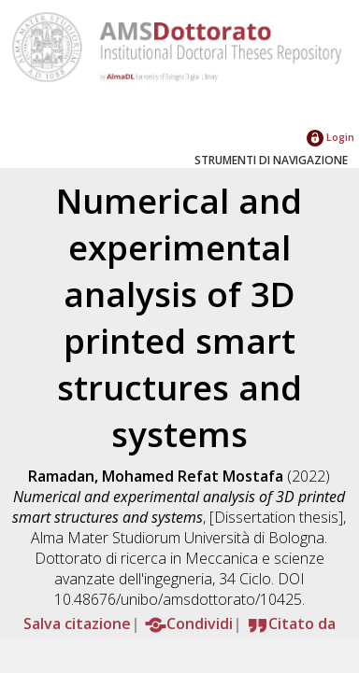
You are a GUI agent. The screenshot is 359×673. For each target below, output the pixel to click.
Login (330, 137)
